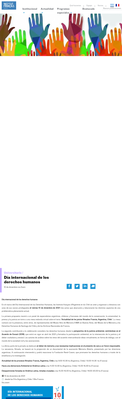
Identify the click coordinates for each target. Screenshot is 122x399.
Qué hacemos (75, 6)
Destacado (88, 9)
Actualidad (47, 11)
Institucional (29, 11)
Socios (100, 6)
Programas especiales (64, 11)
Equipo (89, 6)
